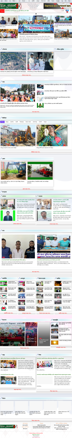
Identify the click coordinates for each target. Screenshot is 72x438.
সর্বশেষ (2, 69)
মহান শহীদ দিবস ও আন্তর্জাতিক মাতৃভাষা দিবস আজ (66, 293)
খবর (3, 82)
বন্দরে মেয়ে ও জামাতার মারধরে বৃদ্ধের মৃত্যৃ (35, 180)
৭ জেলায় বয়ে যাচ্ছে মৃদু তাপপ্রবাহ (65, 338)
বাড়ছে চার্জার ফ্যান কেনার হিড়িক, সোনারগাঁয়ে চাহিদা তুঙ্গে (48, 281)
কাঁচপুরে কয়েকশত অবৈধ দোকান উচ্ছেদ (61, 39)
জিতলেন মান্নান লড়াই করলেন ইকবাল (12, 286)
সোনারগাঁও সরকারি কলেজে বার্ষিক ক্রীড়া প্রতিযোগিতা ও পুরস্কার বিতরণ (50, 356)
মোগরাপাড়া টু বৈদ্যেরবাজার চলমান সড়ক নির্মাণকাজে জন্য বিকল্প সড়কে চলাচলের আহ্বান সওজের (57, 98)
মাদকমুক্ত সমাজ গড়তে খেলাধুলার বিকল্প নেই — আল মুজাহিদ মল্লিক (30, 287)
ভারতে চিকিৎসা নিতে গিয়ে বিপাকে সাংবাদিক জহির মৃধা (48, 287)
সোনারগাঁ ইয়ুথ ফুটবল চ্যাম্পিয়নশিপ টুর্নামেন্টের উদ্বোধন (30, 306)
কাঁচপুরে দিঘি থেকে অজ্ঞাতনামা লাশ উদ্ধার (45, 147)
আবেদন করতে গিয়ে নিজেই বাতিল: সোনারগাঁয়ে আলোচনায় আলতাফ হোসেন (48, 300)
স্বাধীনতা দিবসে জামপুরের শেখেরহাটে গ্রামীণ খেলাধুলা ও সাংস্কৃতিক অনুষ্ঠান (30, 281)
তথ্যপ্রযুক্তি (55, 317)
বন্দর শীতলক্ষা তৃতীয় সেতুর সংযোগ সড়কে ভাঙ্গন (9, 180)
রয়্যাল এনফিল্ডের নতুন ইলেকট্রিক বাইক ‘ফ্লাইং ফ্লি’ (65, 321)
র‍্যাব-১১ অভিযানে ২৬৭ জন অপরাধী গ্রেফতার (53, 103)
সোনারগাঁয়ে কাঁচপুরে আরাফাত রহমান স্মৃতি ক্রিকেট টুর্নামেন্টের (30, 300)
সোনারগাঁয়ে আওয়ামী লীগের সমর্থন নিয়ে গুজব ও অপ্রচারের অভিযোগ (12, 293)
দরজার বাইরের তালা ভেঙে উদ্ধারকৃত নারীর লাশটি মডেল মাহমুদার (49, 411)
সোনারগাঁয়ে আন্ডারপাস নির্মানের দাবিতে (13, 10)
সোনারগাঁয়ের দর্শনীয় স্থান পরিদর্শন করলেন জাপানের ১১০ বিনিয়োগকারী (31, 339)
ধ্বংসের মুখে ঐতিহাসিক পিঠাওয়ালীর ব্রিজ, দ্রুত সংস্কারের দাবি (48, 306)
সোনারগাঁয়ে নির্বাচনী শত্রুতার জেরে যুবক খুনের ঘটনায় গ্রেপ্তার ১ (14, 257)
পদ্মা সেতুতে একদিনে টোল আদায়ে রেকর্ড (65, 333)
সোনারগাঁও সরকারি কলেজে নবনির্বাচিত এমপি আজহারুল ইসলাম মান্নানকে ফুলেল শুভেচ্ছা (54, 372)
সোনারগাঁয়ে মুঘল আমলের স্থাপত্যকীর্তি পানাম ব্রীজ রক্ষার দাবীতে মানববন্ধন (64, 328)
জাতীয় (58, 276)
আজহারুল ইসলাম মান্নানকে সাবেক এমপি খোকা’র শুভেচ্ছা (12, 281)
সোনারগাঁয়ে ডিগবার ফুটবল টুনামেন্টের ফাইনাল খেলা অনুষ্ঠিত (30, 293)
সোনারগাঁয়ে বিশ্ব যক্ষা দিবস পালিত (7, 372)
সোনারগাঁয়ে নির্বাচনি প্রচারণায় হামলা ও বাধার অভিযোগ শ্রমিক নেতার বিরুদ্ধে (12, 306)
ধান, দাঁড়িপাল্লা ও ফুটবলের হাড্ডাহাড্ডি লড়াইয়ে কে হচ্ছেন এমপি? (12, 300)
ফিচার (3, 396)
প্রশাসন (4, 194)
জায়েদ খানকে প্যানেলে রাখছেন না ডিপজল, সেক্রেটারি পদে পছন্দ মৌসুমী (35, 411)
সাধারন (40, 194)
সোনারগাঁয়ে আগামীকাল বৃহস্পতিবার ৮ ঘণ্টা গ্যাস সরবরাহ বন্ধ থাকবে (58, 84)
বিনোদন (4, 317)
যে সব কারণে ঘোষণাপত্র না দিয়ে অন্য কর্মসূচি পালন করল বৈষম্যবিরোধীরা (67, 300)
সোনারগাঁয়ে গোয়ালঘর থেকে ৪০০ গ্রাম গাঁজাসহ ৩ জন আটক (48, 257)
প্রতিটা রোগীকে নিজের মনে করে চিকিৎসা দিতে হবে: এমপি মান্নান (13, 356)
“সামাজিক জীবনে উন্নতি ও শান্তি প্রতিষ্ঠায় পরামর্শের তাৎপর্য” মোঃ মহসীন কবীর (6, 411)
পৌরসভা (4, 49)
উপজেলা (4, 189)
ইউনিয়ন (4, 118)
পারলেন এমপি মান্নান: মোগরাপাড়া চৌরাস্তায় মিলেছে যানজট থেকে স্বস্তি (48, 293)
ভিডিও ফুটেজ (60, 49)
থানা (3, 228)
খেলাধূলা (22, 276)
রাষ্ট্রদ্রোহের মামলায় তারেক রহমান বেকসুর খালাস (67, 287)
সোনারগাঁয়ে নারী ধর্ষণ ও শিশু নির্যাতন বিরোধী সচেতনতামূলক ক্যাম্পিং (63, 411)
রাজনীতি (4, 276)
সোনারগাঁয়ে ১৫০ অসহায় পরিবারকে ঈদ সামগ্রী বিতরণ (37, 71)
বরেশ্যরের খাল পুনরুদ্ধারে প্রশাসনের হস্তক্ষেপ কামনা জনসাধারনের (13, 71)
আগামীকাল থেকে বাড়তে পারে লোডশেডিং (67, 280)
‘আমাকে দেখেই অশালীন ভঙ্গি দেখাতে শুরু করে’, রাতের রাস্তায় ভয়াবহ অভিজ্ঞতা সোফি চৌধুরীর (43, 338)
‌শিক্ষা (40, 352)
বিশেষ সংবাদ (42, 276)
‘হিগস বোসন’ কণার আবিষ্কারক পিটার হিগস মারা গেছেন (67, 306)
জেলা (3, 158)
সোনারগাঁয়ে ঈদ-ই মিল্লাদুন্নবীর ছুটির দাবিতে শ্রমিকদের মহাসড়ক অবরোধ (14, 103)
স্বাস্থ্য (3, 352)
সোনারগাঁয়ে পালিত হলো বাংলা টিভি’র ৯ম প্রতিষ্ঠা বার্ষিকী (55, 91)
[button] (63, 11)
